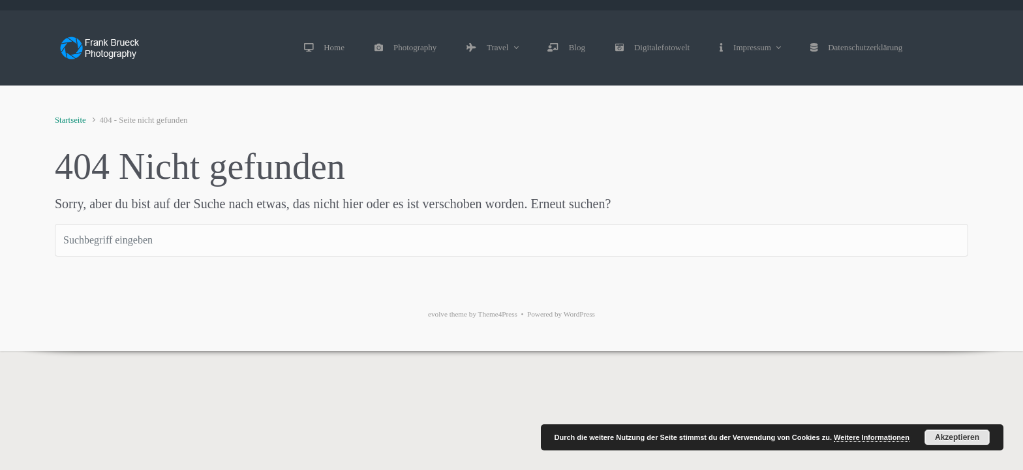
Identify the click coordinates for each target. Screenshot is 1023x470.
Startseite (70, 120)
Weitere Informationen (871, 437)
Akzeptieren (957, 437)
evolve (438, 314)
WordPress (579, 314)
